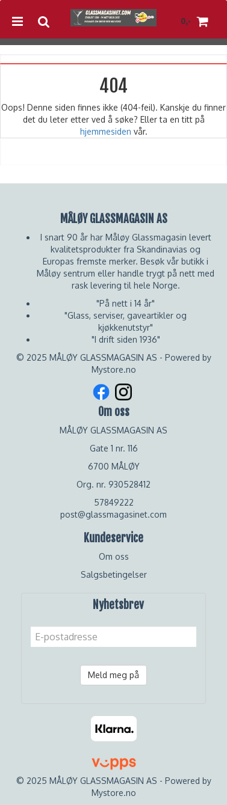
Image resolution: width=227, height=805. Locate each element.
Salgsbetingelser (114, 574)
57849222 (114, 502)
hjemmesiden (105, 131)
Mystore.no (114, 369)
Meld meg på (113, 675)
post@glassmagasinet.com (113, 514)
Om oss (114, 556)
